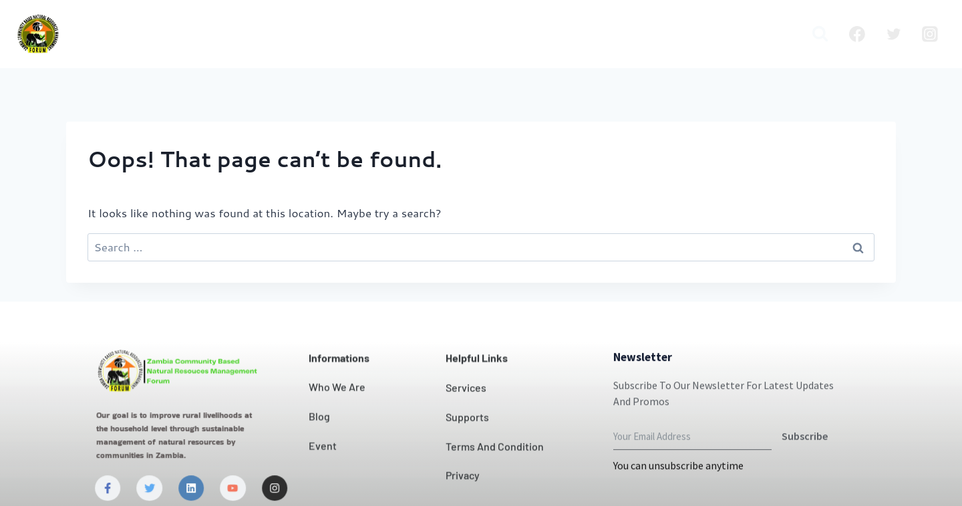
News (537, 34)
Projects (592, 34)
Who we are (236, 34)
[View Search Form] (820, 33)
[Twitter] (894, 34)
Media (772, 34)
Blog (644, 34)
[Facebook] (857, 34)
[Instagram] (930, 34)
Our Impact (410, 34)
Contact (483, 34)
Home (167, 34)
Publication (706, 34)
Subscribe (805, 466)
